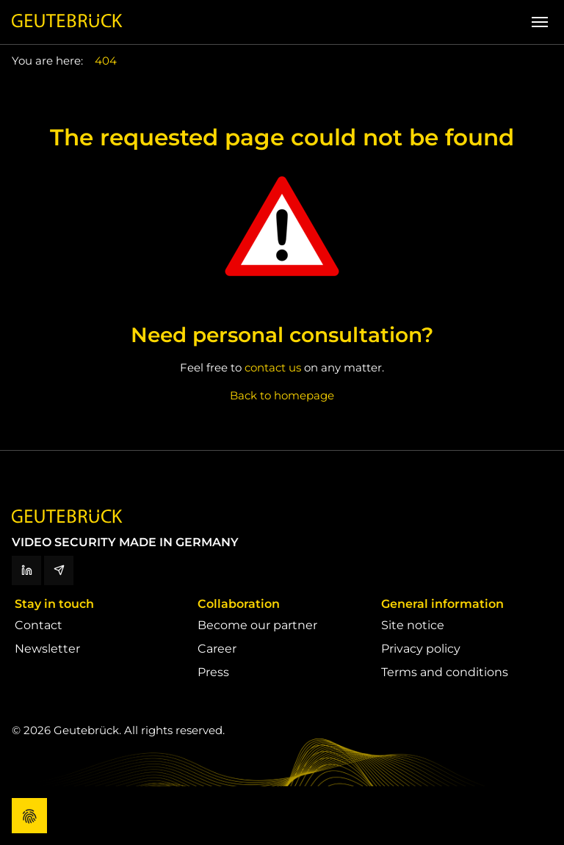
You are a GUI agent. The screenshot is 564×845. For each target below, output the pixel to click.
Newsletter (47, 649)
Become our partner (257, 625)
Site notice (412, 625)
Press (213, 672)
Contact (38, 625)
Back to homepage (282, 395)
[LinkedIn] (26, 570)
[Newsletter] (58, 570)
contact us (273, 367)
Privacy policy (420, 649)
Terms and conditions (444, 672)
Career (217, 649)
